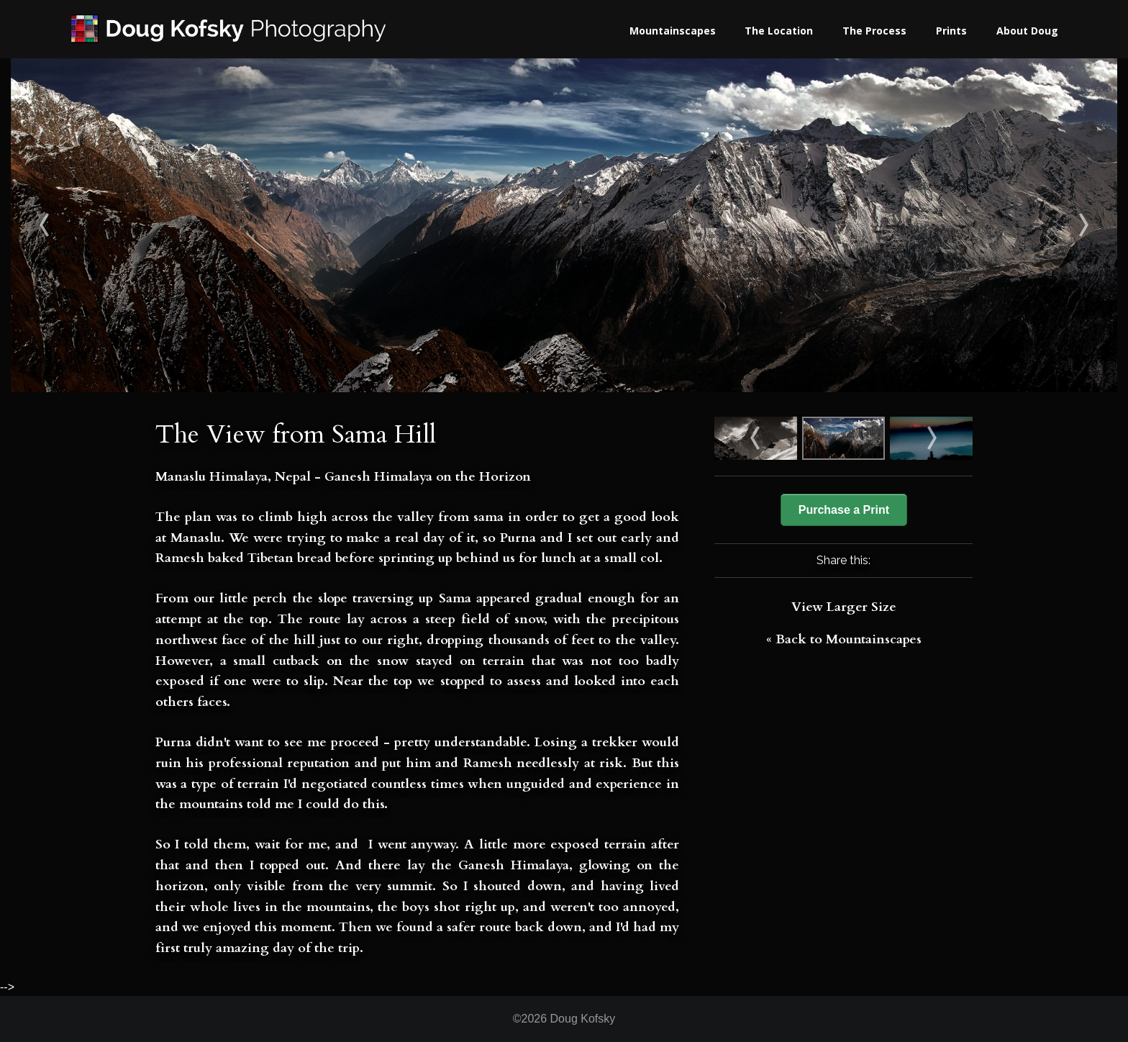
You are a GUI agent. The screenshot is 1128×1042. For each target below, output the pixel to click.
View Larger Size (843, 607)
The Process (874, 30)
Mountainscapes (672, 30)
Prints (951, 30)
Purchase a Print (844, 510)
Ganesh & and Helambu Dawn (979, 225)
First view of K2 (149, 225)
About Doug (1027, 30)
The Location (779, 30)
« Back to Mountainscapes (844, 639)
